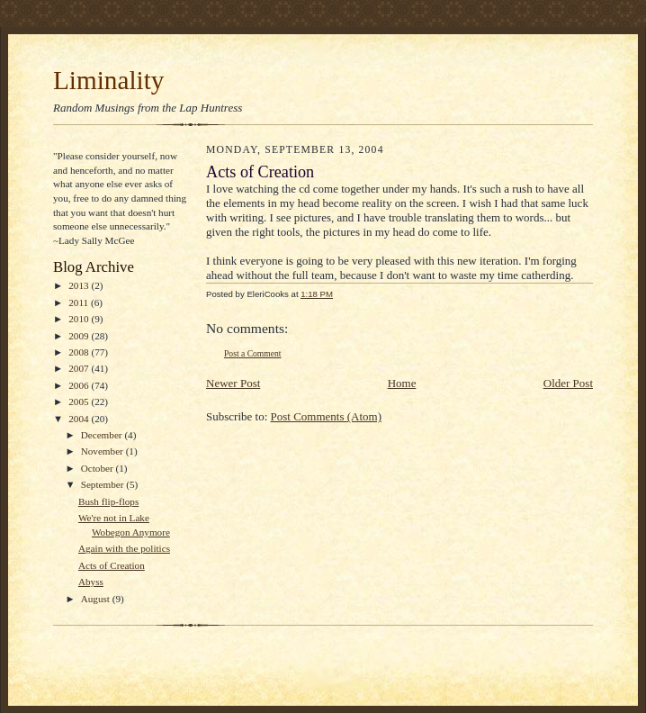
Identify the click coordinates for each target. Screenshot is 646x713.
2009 (79, 335)
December (103, 434)
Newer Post (233, 383)
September (104, 484)
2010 (79, 318)
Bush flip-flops (108, 501)
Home (402, 383)
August (96, 598)
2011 (79, 302)
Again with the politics (124, 548)
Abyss (90, 581)
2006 (79, 385)
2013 (79, 285)
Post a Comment (253, 353)
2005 (79, 401)
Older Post (568, 383)
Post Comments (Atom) (326, 416)
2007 (79, 368)
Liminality (108, 80)
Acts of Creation (111, 565)
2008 (79, 352)
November (103, 451)
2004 (79, 418)
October (98, 468)
